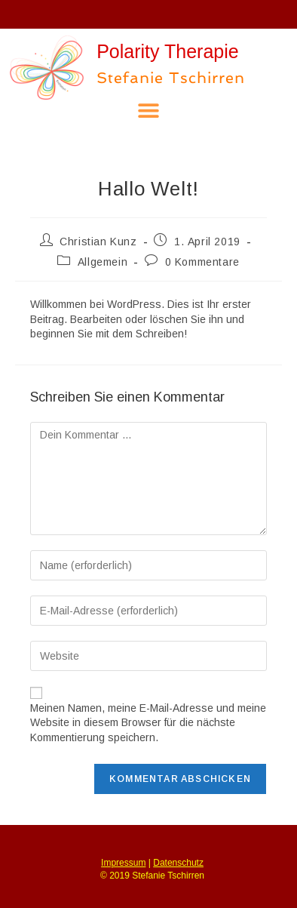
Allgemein (102, 262)
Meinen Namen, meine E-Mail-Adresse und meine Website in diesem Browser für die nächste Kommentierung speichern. (148, 722)
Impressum (123, 862)
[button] (149, 111)
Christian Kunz (98, 241)
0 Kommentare (202, 262)
